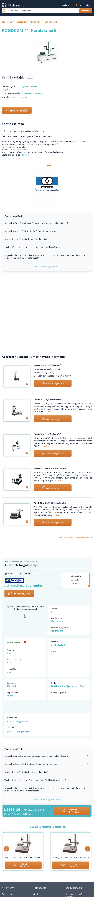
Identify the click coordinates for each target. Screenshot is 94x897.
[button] (6, 849)
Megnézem (57, 621)
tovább (50, 411)
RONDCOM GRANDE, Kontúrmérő (50, 503)
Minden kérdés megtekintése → (47, 266)
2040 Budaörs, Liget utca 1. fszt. (68, 686)
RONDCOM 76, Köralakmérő (47, 399)
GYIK (35, 894)
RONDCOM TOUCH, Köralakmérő (50, 468)
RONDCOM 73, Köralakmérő (47, 365)
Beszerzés (7, 894)
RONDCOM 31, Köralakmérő (47, 434)
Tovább (25, 154)
